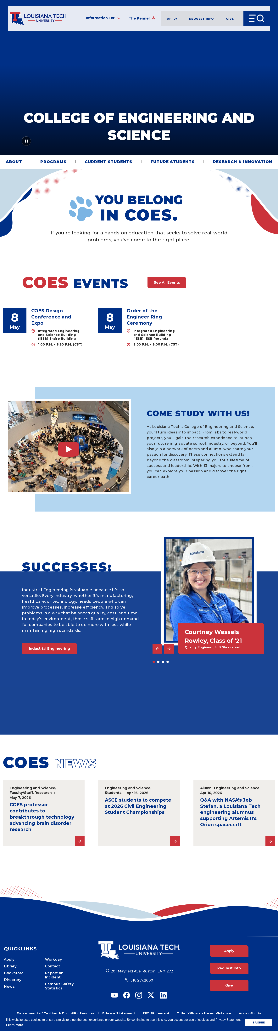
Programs (53, 161)
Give (230, 18)
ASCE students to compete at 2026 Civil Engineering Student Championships (138, 806)
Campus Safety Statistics (59, 986)
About (14, 161)
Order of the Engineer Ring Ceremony (144, 317)
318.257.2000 (142, 980)
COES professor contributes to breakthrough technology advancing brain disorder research (42, 817)
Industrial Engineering (49, 648)
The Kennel (142, 18)
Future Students (173, 161)
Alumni (206, 788)
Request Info (201, 18)
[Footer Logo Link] (139, 950)
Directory (12, 980)
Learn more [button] (14, 1025)
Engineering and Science (32, 788)
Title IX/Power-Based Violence (204, 1013)
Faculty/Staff (21, 793)
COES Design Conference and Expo (51, 317)
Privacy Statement (118, 1013)
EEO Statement (156, 1013)
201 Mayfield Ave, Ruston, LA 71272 (142, 971)
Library (10, 966)
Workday (53, 959)
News (9, 986)
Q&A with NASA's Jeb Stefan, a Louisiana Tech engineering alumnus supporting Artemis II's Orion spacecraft (230, 812)
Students (113, 793)
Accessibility (250, 1013)
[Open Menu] (256, 18)
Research (43, 793)
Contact (52, 966)
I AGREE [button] (259, 1022)
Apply (172, 18)
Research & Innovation (242, 161)
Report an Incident (54, 975)
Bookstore (14, 973)
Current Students (108, 161)
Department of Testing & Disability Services (56, 1013)
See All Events (167, 282)
